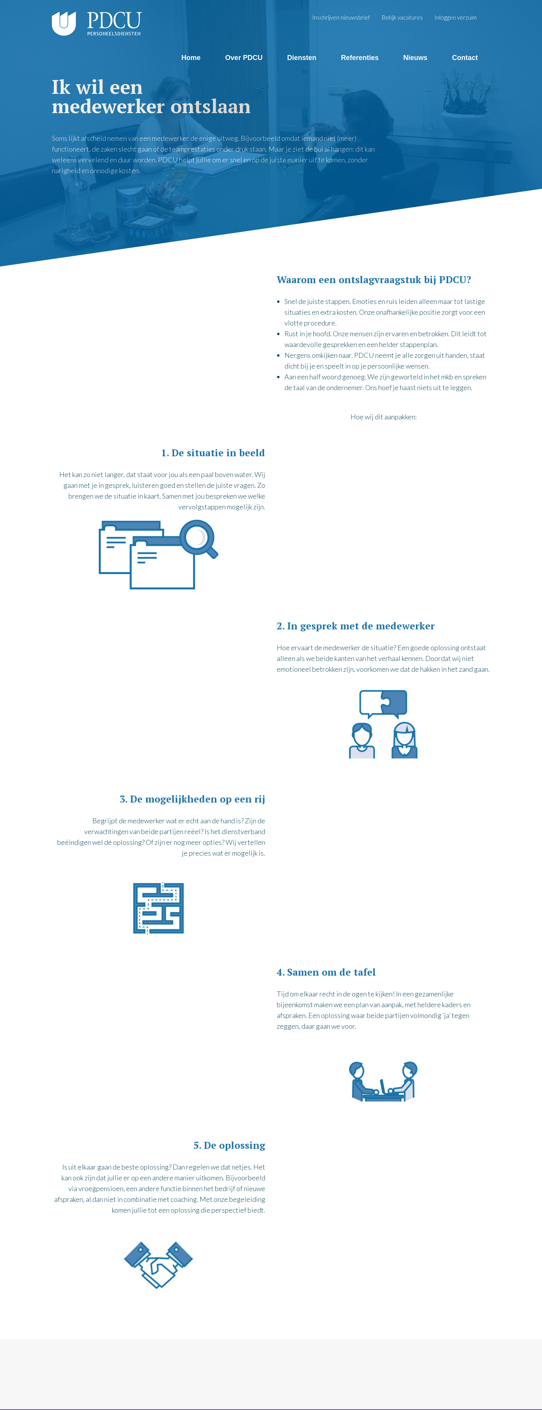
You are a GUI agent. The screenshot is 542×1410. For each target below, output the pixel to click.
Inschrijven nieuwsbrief (341, 17)
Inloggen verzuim (455, 17)
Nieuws (415, 58)
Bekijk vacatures (402, 17)
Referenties (360, 58)
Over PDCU (244, 58)
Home (191, 58)
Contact (465, 58)
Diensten (301, 58)
